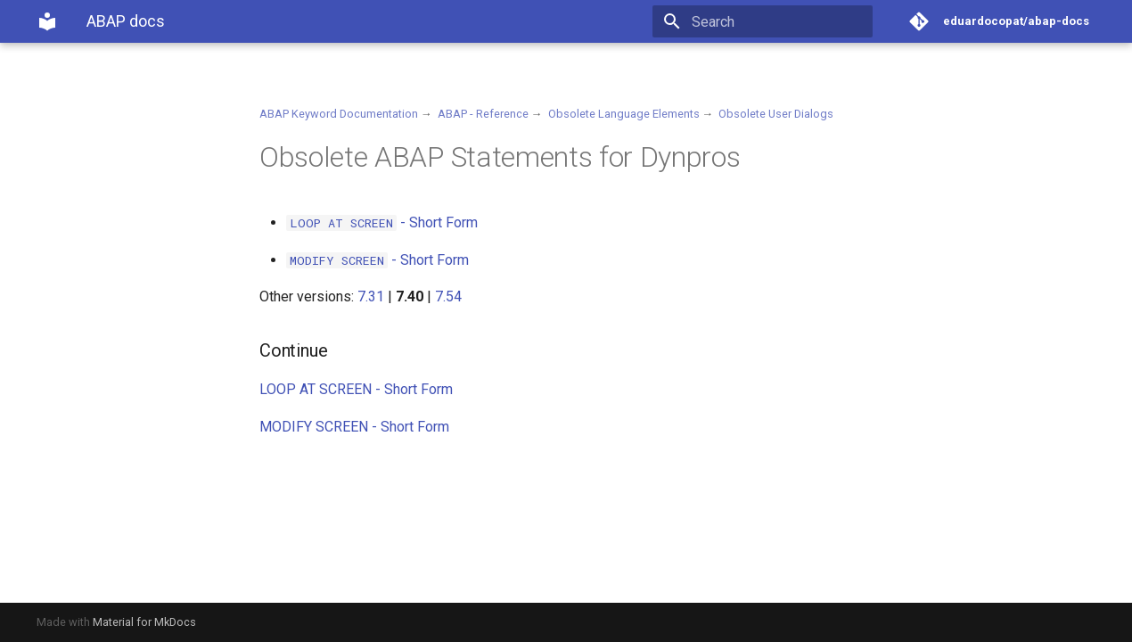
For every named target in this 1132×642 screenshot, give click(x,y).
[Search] (768, 21)
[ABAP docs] (47, 21)
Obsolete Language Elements (624, 113)
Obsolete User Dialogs (775, 113)
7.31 (370, 296)
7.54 (448, 296)
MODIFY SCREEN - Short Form (354, 426)
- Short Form (382, 222)
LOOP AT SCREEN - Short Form (356, 389)
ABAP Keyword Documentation (338, 113)
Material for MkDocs (144, 622)
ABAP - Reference (483, 113)
